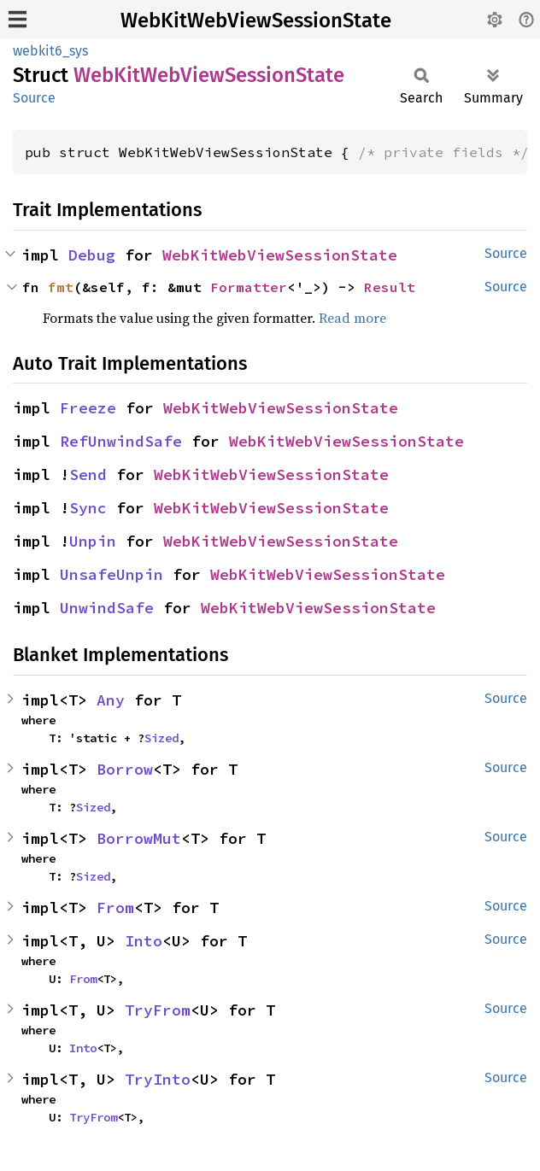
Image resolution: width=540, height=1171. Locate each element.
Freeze (88, 408)
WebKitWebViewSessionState (255, 20)
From (115, 907)
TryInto (158, 1079)
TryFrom (158, 1010)
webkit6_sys (50, 51)
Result (389, 287)
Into (143, 941)
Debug (91, 255)
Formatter (248, 287)
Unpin (92, 541)
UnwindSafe (107, 608)
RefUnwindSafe (121, 441)
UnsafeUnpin (111, 574)
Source (34, 98)
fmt (60, 287)
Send (88, 474)
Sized (161, 738)
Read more (352, 317)
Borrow (125, 769)
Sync (88, 508)
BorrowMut (139, 838)
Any (111, 700)
